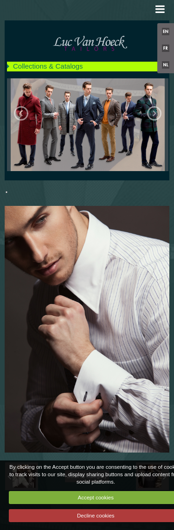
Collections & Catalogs (48, 66)
